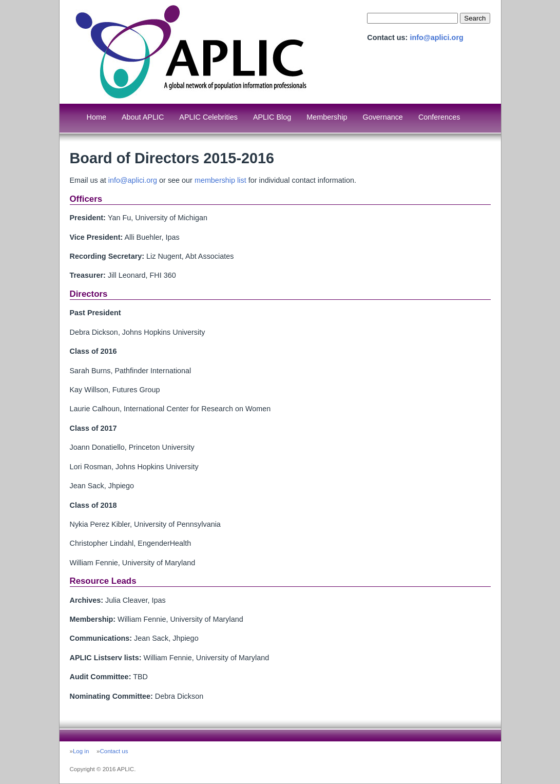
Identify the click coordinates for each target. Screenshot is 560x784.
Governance (382, 117)
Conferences (439, 117)
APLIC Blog (272, 117)
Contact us (114, 751)
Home (96, 117)
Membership (326, 117)
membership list (220, 180)
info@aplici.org (436, 37)
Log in (81, 751)
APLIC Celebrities (208, 117)
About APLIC (143, 117)
